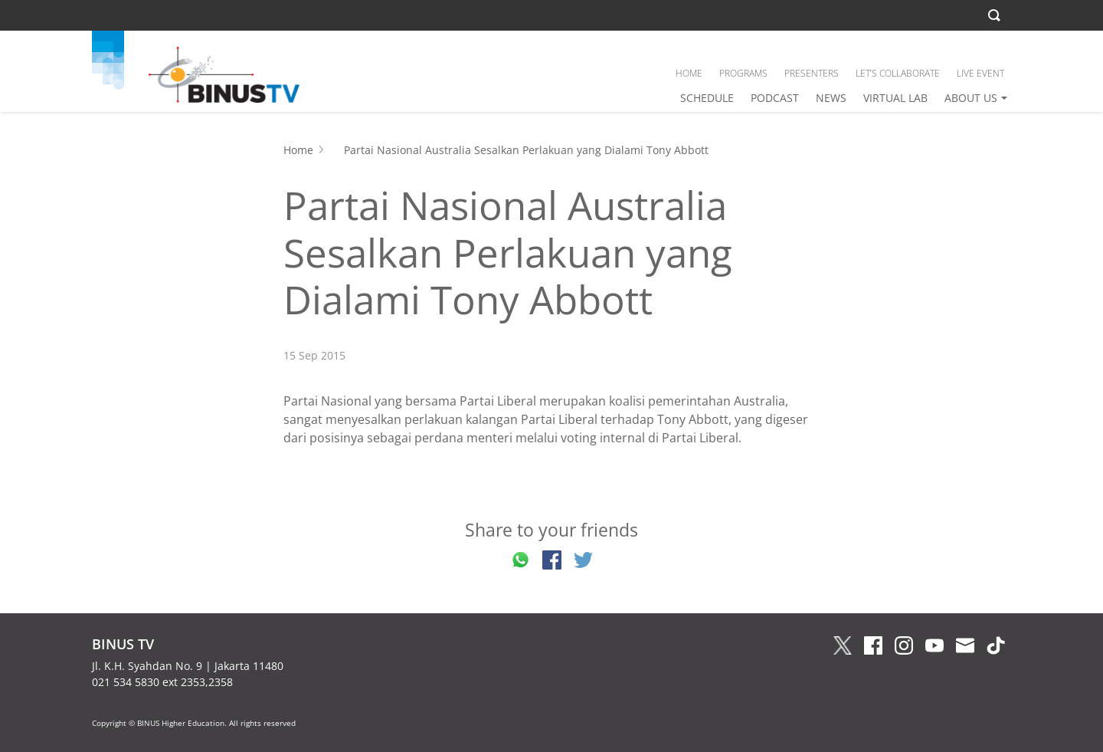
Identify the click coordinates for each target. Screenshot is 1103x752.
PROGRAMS (743, 73)
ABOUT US (970, 97)
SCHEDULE (707, 97)
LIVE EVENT (980, 73)
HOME (689, 73)
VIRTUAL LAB (895, 97)
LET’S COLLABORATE (898, 73)
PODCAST (775, 97)
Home (298, 150)
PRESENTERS (811, 73)
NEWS (831, 97)
